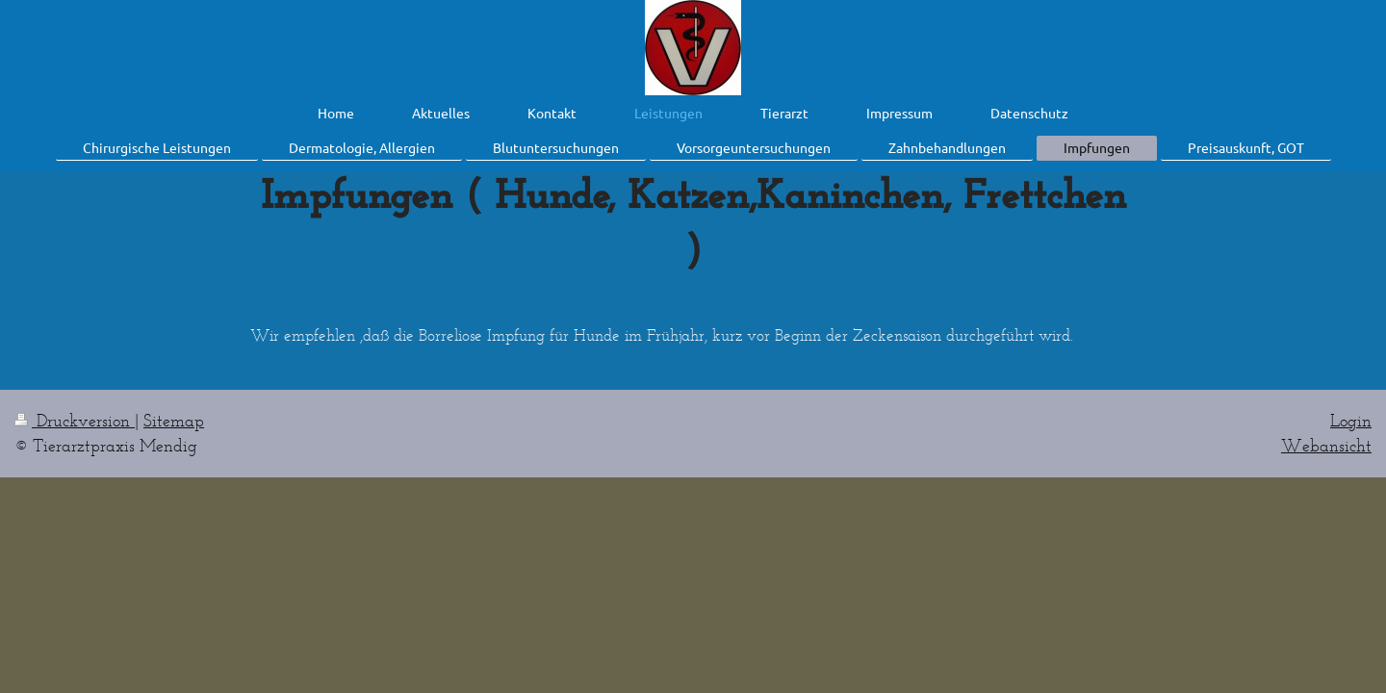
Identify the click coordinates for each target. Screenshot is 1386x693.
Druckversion (74, 420)
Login (1351, 420)
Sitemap (173, 420)
